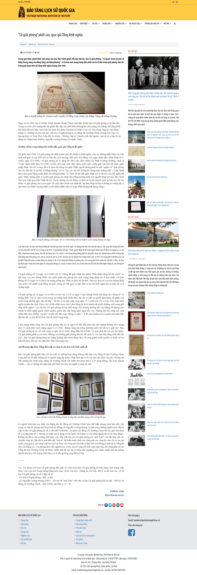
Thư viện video (81, 524)
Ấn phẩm (79, 539)
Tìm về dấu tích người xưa (155, 293)
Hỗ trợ (167, 24)
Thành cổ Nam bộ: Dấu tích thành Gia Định (160, 148)
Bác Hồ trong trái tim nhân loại (157, 177)
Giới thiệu (84, 24)
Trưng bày (107, 24)
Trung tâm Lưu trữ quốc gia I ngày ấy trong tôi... (162, 161)
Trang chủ (73, 24)
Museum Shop (81, 543)
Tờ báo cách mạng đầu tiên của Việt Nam (159, 374)
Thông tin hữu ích (153, 24)
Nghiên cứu (120, 24)
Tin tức (95, 24)
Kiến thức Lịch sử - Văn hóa (46, 44)
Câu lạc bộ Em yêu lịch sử (85, 535)
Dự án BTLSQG (135, 24)
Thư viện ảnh (81, 528)
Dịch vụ (79, 532)
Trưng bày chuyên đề (84, 520)
